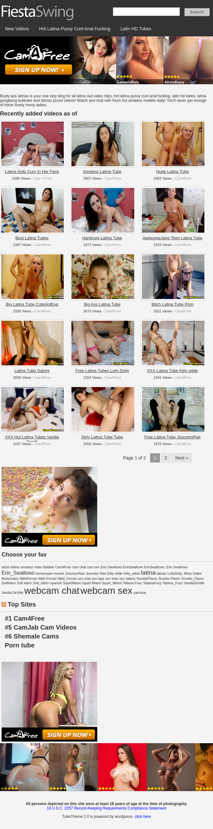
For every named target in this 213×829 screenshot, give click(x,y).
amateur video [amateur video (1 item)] (31, 567)
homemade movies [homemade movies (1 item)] (49, 573)
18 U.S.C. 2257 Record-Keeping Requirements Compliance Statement (106, 808)
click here (143, 816)
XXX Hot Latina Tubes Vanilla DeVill (32, 439)
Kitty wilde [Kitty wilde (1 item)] (114, 573)
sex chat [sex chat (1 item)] (84, 578)
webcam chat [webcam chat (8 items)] (51, 590)
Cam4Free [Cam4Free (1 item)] (63, 567)
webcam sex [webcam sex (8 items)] (106, 590)
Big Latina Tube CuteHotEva (32, 304)
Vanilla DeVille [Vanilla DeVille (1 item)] (12, 592)
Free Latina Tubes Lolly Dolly (102, 370)
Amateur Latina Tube (102, 171)
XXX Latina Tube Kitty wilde (172, 370)
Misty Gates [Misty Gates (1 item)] (193, 573)
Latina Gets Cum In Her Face (32, 171)
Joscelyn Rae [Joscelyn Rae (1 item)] (96, 573)
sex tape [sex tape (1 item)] (98, 578)
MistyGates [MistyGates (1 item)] (10, 578)
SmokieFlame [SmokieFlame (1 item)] (146, 578)
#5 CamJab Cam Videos (41, 627)
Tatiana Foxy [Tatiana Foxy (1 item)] (132, 583)
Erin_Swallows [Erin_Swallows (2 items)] (18, 573)
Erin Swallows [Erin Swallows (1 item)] (111, 567)
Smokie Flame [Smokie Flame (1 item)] (169, 578)
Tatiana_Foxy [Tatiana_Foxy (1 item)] (173, 583)
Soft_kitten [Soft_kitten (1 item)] (41, 583)
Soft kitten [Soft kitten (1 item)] (24, 583)
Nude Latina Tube (172, 171)
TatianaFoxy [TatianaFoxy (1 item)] (152, 583)
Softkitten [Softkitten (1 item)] (9, 583)
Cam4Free (113, 178)
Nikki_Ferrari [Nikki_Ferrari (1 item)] (67, 578)
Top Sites (22, 604)
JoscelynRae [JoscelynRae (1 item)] (75, 573)
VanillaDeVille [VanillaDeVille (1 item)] (194, 583)
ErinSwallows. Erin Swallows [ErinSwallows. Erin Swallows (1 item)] (165, 567)
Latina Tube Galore (32, 370)
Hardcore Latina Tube (102, 237)
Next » (181, 457)
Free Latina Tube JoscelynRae (172, 437)
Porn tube (19, 645)
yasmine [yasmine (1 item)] (140, 592)
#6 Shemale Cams (32, 636)
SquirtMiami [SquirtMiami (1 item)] (72, 583)
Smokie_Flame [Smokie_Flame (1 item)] (192, 578)
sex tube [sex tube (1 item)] (112, 578)
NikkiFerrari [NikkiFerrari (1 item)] (28, 578)
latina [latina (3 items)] (148, 572)
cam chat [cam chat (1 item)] (79, 567)
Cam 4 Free (42, 178)
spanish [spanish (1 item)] (56, 583)
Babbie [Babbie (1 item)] (48, 567)
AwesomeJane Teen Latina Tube (172, 237)
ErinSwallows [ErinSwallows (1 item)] (133, 567)
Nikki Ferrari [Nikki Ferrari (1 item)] (47, 578)
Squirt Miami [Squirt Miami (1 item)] (91, 583)
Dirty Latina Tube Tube (102, 437)
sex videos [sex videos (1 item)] (127, 578)
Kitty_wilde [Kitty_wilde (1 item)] (132, 573)
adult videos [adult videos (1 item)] (11, 567)
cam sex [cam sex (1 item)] (93, 567)
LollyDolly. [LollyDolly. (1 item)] (175, 573)
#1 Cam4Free (25, 618)
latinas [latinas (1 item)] (161, 573)
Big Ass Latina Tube (102, 304)
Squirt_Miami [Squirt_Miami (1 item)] (111, 583)
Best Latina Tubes (31, 237)
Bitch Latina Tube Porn (172, 304)
